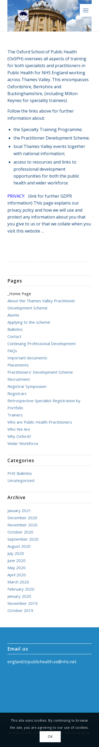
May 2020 (16, 567)
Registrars (17, 393)
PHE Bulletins (19, 473)
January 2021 (19, 510)
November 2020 (22, 524)
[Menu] (85, 10)
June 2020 (16, 560)
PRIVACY (15, 196)
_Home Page (19, 293)
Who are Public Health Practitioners (39, 422)
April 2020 (16, 574)
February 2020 (20, 589)
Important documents (27, 357)
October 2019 (20, 610)
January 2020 (19, 596)
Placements (18, 365)
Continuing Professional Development (41, 343)
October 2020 (20, 532)
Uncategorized (20, 480)
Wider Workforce (22, 443)
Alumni (13, 315)
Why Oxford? (19, 436)
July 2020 (15, 553)
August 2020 (19, 546)
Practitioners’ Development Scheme (40, 372)
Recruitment (18, 379)
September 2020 (23, 539)
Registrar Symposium (26, 386)
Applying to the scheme (28, 322)
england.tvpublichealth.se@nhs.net (41, 662)
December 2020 (22, 517)
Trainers (15, 414)
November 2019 (22, 603)
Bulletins (15, 329)
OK (50, 736)
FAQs (12, 350)
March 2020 (18, 581)
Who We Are (18, 429)
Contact (14, 336)
